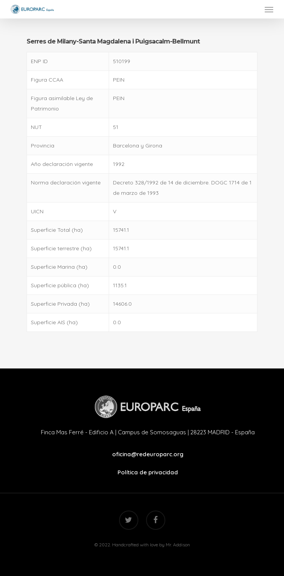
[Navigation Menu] (269, 9)
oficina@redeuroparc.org (147, 454)
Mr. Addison (178, 545)
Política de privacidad (148, 472)
